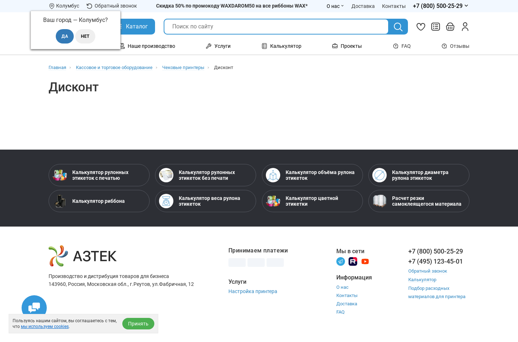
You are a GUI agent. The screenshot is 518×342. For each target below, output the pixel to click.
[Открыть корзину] (450, 26)
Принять (138, 324)
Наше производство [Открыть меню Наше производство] (147, 46)
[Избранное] (421, 26)
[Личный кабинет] (465, 26)
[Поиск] (398, 27)
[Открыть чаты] (34, 307)
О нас (342, 287)
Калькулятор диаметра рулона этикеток (410, 175)
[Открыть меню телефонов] (441, 6)
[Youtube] (365, 261)
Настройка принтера (252, 291)
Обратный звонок (111, 6)
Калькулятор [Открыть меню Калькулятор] (281, 46)
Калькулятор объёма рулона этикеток (310, 175)
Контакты (347, 295)
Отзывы (455, 46)
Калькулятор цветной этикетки (302, 201)
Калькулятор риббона (89, 201)
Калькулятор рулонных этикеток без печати (197, 175)
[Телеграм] (340, 261)
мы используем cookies (45, 326)
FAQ (402, 46)
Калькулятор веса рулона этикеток (199, 201)
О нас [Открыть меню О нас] (335, 6)
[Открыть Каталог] (131, 27)
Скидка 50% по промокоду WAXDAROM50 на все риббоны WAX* (232, 6)
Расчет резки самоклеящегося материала (417, 201)
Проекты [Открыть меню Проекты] (347, 46)
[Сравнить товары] (435, 26)
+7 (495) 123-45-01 (435, 261)
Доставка (346, 303)
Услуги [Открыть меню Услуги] (218, 46)
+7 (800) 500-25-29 (435, 251)
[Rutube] (353, 261)
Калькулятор (422, 279)
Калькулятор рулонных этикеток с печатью (90, 175)
